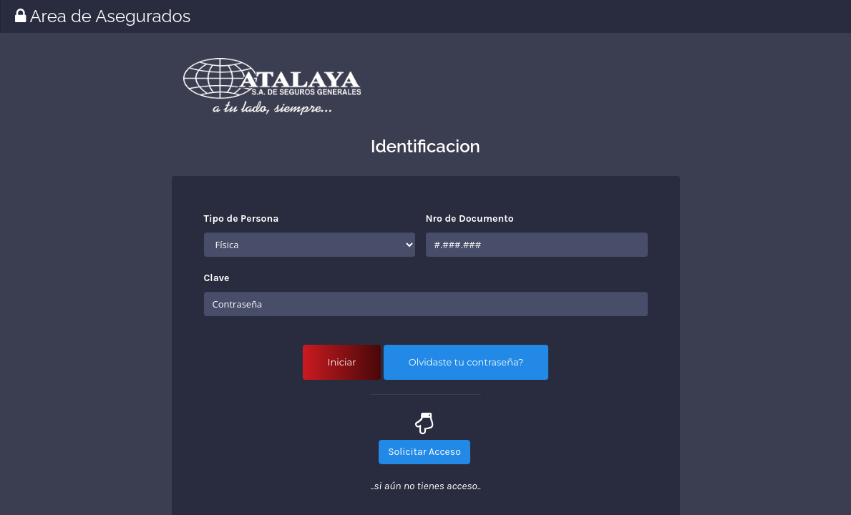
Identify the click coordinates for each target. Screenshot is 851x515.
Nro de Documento (470, 218)
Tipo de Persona (241, 218)
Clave (217, 278)
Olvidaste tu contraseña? (466, 362)
